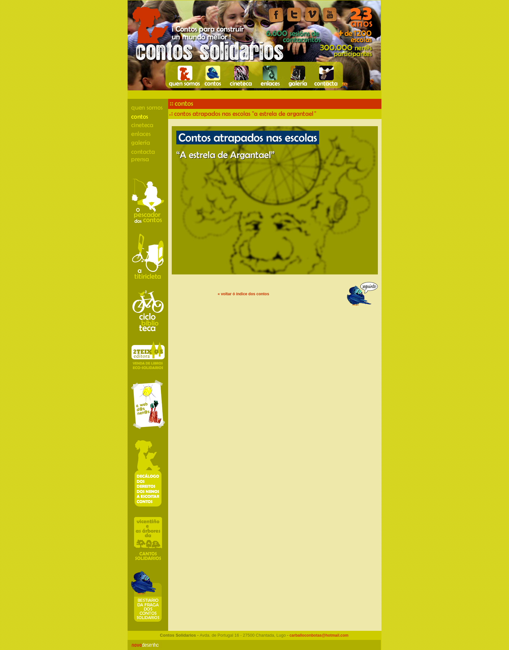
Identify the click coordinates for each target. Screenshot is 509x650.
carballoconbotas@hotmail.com (318, 635)
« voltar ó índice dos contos (243, 294)
